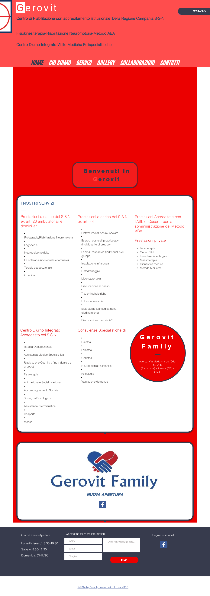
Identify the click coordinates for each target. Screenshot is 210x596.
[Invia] (124, 560)
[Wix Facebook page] (102, 504)
